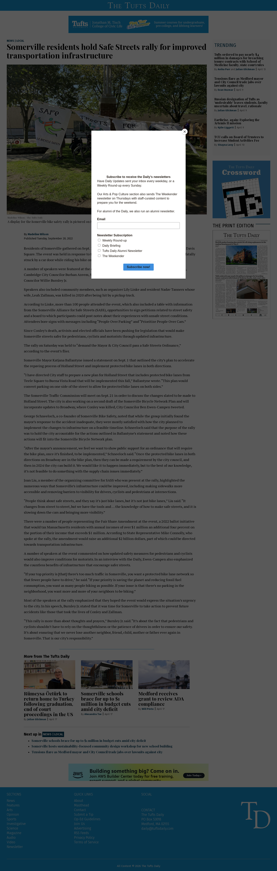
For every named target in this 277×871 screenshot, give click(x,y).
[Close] (185, 132)
